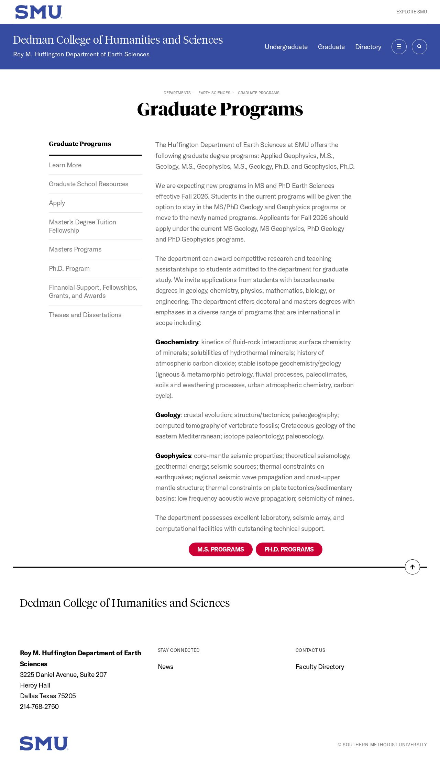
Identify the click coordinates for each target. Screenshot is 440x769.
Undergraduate (286, 47)
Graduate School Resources (89, 184)
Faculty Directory (320, 666)
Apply (57, 203)
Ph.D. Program (69, 268)
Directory (368, 47)
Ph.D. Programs (289, 549)
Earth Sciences (214, 92)
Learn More (65, 165)
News (166, 666)
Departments (177, 92)
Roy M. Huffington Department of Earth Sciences (81, 54)
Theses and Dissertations (85, 315)
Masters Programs (75, 249)
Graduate (331, 47)
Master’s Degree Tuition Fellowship (82, 226)
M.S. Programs (220, 549)
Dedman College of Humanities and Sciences (118, 40)
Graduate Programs (80, 143)
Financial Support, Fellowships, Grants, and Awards (93, 291)
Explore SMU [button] (411, 11)
